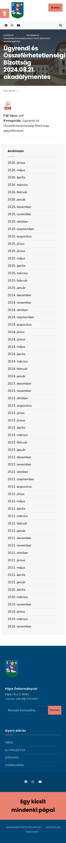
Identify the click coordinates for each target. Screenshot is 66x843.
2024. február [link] (17, 369)
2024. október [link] (18, 310)
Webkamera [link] (14, 765)
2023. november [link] (19, 391)
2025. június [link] (16, 251)
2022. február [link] (17, 523)
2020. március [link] (18, 597)
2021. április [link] (16, 575)
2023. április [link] (16, 427)
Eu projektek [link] (15, 750)
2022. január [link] (17, 531)
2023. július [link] (16, 413)
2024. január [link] (17, 376)
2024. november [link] (19, 302)
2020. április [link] (16, 589)
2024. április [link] (16, 354)
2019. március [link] (18, 619)
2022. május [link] (16, 501)
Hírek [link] (9, 743)
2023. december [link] (19, 383)
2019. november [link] (19, 604)
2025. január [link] (17, 288)
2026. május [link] (16, 170)
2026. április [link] (16, 177)
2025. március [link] (18, 273)
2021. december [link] (19, 538)
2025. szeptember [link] (21, 229)
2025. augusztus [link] (20, 236)
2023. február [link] (17, 442)
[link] (4, 13)
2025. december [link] (19, 207)
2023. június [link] (16, 420)
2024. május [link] (16, 347)
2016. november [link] (19, 626)
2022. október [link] (18, 472)
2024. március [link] (18, 361)
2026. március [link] (18, 185)
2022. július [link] (16, 494)
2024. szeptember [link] (21, 317)
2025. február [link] (17, 280)
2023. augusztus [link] (20, 405)
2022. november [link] (19, 464)
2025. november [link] (19, 214)
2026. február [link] (17, 192)
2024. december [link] (19, 295)
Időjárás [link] (12, 758)
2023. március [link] (18, 435)
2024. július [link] (16, 332)
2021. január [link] (17, 582)
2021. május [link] (16, 567)
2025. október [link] (18, 221)
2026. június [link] (16, 163)
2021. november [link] (19, 545)
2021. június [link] (16, 560)
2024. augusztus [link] (20, 324)
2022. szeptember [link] (21, 479)
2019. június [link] (16, 611)
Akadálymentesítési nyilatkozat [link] (24, 827)
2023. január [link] (17, 450)
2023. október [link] (18, 398)
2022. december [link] (19, 457)
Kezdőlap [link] (9, 35)
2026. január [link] (17, 199)
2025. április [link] (16, 266)
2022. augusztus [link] (20, 486)
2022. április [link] (16, 508)
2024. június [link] (16, 339)
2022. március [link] (18, 516)
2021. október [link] (18, 553)
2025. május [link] (16, 258)
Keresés (54, 710)
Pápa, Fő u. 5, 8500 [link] (17, 694)
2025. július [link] (16, 244)
